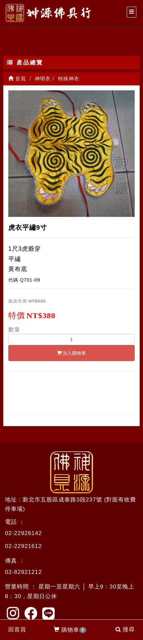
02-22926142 (23, 533)
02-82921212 (23, 572)
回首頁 (17, 629)
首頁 (17, 78)
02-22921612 (23, 546)
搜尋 (125, 629)
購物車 (70, 630)
